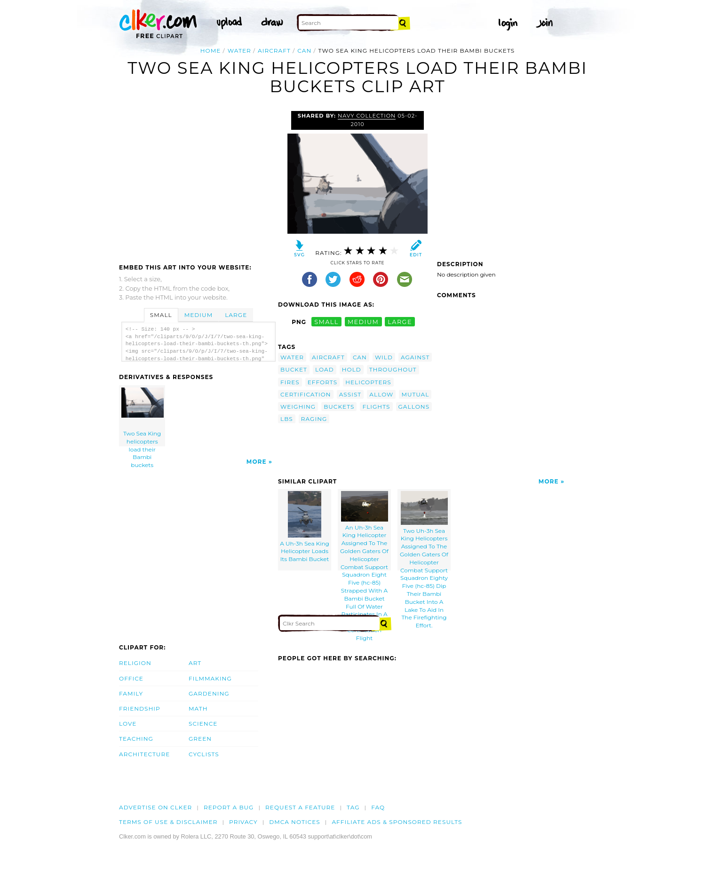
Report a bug (229, 807)
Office (131, 678)
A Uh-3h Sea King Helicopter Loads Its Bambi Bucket (304, 526)
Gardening (209, 693)
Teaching (136, 738)
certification (305, 394)
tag (353, 807)
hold (351, 369)
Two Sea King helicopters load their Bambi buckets (142, 417)
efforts (322, 382)
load (324, 369)
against (415, 357)
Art (195, 662)
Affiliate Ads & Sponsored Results (397, 821)
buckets (339, 406)
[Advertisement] (198, 181)
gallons (414, 406)
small (326, 321)
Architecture (144, 754)
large (400, 321)
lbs (286, 418)
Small (161, 314)
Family (131, 693)
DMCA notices (294, 821)
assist (350, 394)
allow (381, 394)
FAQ (378, 807)
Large (236, 314)
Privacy (243, 821)
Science (203, 723)
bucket (293, 369)
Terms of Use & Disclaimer (168, 821)
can (304, 50)
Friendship (139, 708)
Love (127, 723)
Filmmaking (210, 678)
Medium (198, 314)
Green (200, 738)
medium (363, 321)
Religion (135, 662)
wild (384, 357)
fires (290, 382)
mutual (415, 394)
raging (314, 418)
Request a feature (300, 807)
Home (210, 50)
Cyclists (204, 754)
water (239, 50)
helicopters (368, 382)
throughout (393, 369)
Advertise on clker (155, 807)
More (256, 461)
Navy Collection (367, 115)
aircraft (274, 50)
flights (376, 406)
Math (198, 708)
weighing (298, 406)
